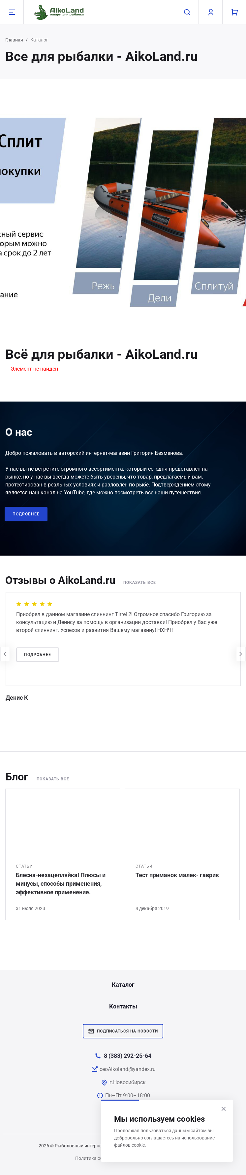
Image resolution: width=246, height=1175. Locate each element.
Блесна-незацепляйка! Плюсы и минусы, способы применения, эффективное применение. (61, 884)
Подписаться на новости (123, 1031)
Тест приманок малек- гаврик (177, 875)
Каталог (123, 984)
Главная (14, 39)
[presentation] (5, 654)
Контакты (123, 1006)
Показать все (139, 582)
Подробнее (26, 514)
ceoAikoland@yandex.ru (128, 1069)
